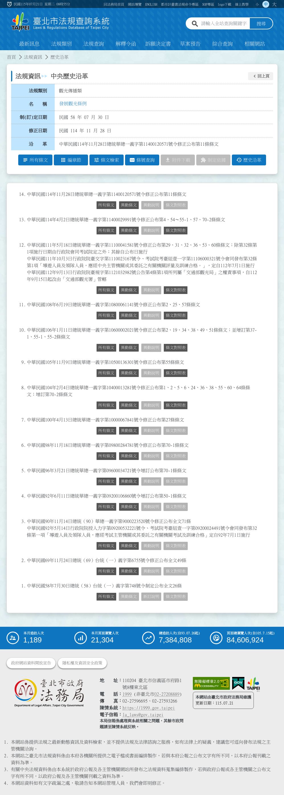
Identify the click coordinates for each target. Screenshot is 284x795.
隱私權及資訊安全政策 (82, 663)
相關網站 (254, 43)
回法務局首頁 (114, 4)
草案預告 (190, 43)
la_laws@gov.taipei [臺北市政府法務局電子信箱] (143, 714)
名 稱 (38, 104)
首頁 (11, 57)
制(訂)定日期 (33, 117)
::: (10, 4)
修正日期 (38, 130)
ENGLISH (151, 4)
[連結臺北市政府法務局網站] (49, 692)
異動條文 (129, 205)
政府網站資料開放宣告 (31, 663)
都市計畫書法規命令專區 (180, 4)
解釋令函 (126, 43)
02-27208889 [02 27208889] (166, 694)
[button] (260, 76)
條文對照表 (176, 205)
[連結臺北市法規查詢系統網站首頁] (60, 22)
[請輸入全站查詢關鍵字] (224, 23)
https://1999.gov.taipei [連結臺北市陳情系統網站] (148, 707)
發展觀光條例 (73, 103)
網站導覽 (135, 4)
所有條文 (106, 205)
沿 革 (38, 144)
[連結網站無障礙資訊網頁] (211, 683)
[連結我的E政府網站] (238, 683)
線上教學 (242, 4)
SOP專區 (208, 4)
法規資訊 (33, 57)
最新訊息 (29, 43)
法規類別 (61, 43)
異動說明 (151, 205)
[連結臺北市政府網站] (253, 684)
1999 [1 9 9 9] (127, 694)
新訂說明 (151, 597)
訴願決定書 (158, 43)
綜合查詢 (222, 43)
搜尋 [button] (261, 23)
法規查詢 (93, 43)
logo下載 (224, 4)
